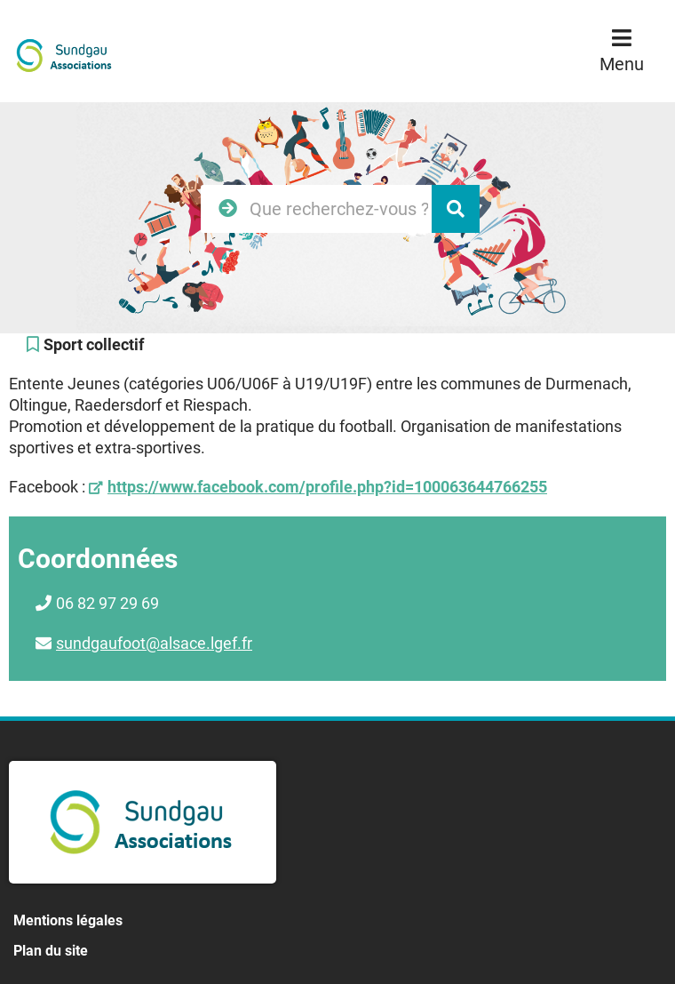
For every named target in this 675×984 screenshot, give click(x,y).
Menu (622, 64)
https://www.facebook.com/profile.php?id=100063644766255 (327, 486)
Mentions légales (68, 920)
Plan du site (50, 950)
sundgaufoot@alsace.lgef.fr (154, 643)
